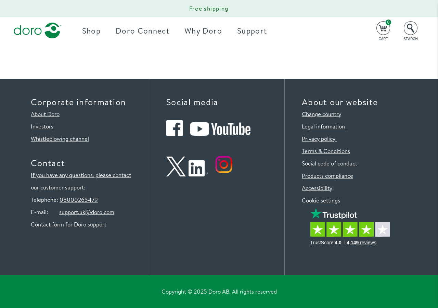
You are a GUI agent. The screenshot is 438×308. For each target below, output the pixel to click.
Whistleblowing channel (60, 139)
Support (252, 30)
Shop (91, 30)
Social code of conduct (329, 163)
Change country (321, 114)
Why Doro (203, 30)
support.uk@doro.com (86, 212)
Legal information (324, 126)
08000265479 (79, 200)
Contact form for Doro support (68, 224)
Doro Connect (142, 30)
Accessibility (317, 188)
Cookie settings (321, 200)
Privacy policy (319, 139)
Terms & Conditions (326, 151)
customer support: (63, 187)
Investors (42, 126)
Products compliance (327, 176)
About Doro (45, 114)
